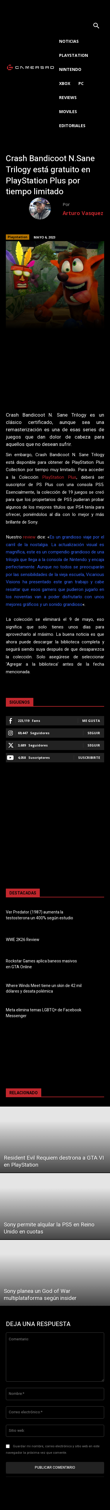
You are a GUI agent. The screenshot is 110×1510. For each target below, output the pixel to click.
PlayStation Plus (59, 477)
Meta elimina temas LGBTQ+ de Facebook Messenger (43, 1013)
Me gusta (91, 720)
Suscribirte (89, 757)
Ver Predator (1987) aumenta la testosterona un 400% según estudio (39, 915)
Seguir (93, 733)
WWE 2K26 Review (22, 940)
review (29, 537)
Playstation (17, 237)
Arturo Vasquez (83, 213)
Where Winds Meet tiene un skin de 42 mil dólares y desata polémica (44, 989)
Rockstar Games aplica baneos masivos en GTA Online (41, 964)
